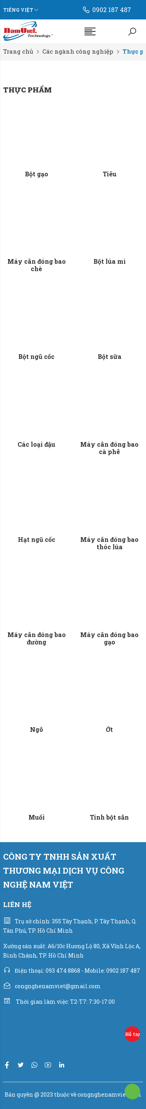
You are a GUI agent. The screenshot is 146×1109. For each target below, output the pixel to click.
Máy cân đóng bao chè (36, 265)
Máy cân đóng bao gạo (109, 638)
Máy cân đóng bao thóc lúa (109, 543)
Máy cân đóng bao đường (36, 638)
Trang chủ (18, 51)
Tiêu (109, 174)
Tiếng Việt (18, 10)
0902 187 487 (106, 9)
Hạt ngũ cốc (36, 539)
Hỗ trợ (132, 1034)
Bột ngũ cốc (36, 356)
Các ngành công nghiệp (77, 51)
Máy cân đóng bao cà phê (109, 448)
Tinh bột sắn (109, 817)
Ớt (109, 729)
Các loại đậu (36, 444)
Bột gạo (36, 174)
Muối (36, 817)
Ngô (36, 729)
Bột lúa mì (109, 261)
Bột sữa (109, 356)
